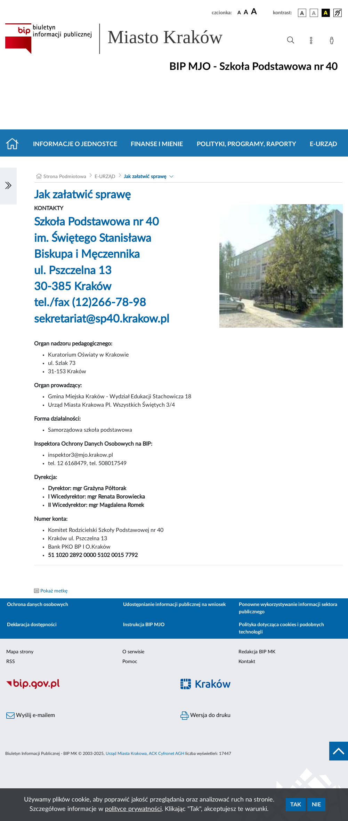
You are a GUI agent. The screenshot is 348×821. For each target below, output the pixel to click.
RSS (10, 661)
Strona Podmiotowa (64, 176)
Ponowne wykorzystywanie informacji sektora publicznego (288, 608)
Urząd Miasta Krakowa (126, 753)
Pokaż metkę (53, 591)
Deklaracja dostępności (32, 624)
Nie (316, 804)
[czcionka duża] (261, 12)
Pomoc (129, 661)
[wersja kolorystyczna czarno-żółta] (326, 13)
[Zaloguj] (333, 41)
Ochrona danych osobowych (37, 604)
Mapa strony (19, 651)
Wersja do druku (205, 715)
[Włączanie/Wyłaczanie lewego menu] (8, 186)
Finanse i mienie (157, 144)
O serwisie (133, 651)
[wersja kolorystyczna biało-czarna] (314, 13)
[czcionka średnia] (246, 12)
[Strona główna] (15, 144)
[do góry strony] (338, 751)
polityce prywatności (133, 809)
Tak (295, 804)
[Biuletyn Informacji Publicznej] (87, 688)
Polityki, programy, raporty (246, 144)
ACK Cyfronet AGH (166, 753)
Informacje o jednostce (75, 144)
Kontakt (246, 661)
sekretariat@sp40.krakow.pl (101, 319)
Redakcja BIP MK (256, 651)
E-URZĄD (323, 144)
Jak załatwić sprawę (145, 176)
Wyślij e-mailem (30, 715)
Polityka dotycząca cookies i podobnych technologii (281, 628)
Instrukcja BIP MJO (143, 624)
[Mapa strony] (312, 41)
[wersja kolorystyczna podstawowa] (302, 13)
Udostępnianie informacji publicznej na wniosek (174, 604)
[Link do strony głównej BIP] (123, 38)
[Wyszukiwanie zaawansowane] (290, 40)
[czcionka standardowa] (239, 12)
